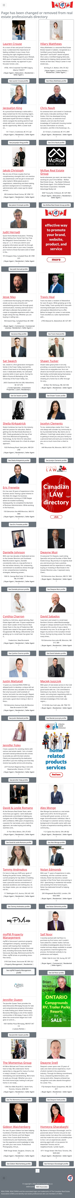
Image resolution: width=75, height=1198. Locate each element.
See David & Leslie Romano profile (18, 842)
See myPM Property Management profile (18, 971)
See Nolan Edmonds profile (56, 906)
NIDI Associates (42, 1187)
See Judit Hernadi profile (19, 269)
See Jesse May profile (18, 334)
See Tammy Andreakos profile (19, 906)
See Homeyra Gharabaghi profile (56, 1164)
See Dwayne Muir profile (56, 589)
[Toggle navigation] (4, 5)
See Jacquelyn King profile (18, 143)
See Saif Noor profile (56, 973)
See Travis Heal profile (56, 334)
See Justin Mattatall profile (18, 718)
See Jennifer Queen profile (18, 1035)
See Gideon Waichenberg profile (18, 1164)
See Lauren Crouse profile (18, 81)
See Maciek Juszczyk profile (56, 718)
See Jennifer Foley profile (19, 780)
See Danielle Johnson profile (18, 589)
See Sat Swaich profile (19, 396)
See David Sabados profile (56, 653)
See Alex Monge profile (56, 842)
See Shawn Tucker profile (56, 396)
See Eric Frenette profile (18, 524)
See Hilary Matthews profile (56, 81)
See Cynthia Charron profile (19, 653)
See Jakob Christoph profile (19, 205)
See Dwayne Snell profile (56, 1100)
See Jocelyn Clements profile (56, 460)
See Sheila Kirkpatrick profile (18, 460)
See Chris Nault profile (56, 143)
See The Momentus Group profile (19, 1100)
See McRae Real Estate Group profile (56, 205)
